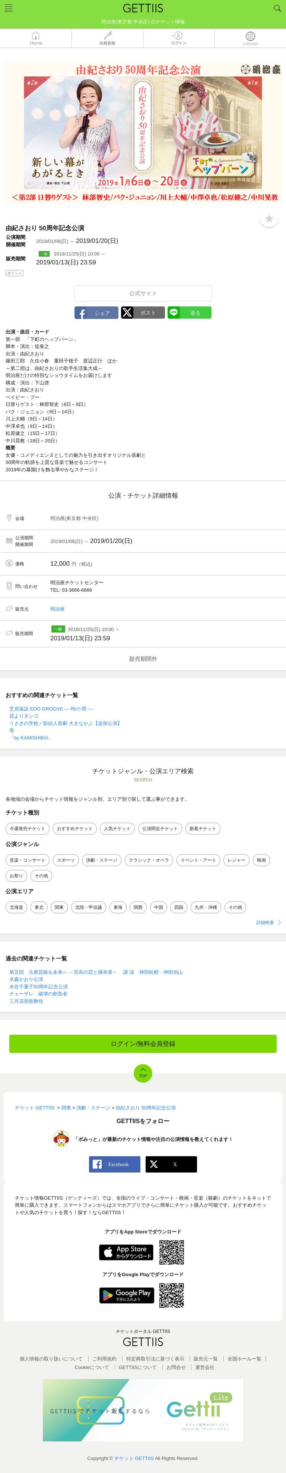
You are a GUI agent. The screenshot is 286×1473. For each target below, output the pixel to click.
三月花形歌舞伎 (26, 1001)
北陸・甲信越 (88, 907)
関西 (138, 907)
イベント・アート (198, 860)
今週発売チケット (27, 828)
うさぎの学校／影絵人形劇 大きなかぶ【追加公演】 (65, 723)
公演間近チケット (160, 828)
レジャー (236, 860)
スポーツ (66, 860)
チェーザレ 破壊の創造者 (38, 993)
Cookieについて (92, 1367)
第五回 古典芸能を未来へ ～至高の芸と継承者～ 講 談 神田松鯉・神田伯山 (96, 972)
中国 (158, 907)
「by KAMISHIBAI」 (31, 738)
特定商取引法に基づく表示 (155, 1359)
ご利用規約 (104, 1359)
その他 (41, 875)
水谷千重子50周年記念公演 (38, 986)
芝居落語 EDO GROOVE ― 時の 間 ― (51, 709)
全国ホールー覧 (244, 1359)
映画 (261, 860)
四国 (178, 907)
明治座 (57, 609)
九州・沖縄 (206, 907)
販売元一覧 (206, 1359)
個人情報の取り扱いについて (51, 1359)
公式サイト (143, 293)
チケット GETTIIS (134, 1458)
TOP (143, 1076)
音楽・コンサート (27, 860)
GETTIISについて (138, 1367)
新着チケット (203, 828)
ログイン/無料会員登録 (143, 1043)
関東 (59, 907)
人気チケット (117, 828)
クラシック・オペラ (149, 860)
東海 (118, 907)
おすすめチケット (75, 828)
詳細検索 (265, 922)
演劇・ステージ (101, 860)
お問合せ (176, 1367)
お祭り (16, 875)
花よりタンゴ (23, 716)
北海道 (16, 907)
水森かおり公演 (26, 979)
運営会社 (204, 1367)
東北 (39, 907)
